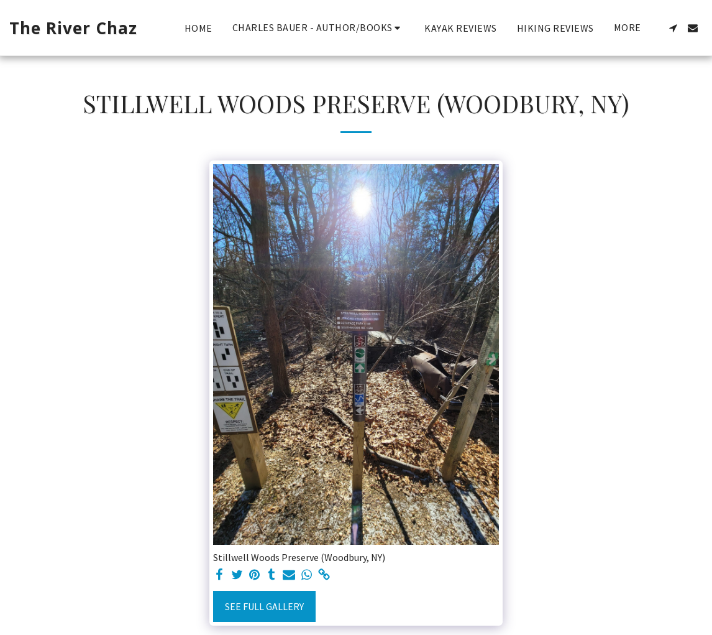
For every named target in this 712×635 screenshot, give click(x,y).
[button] (318, 27)
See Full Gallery (264, 606)
